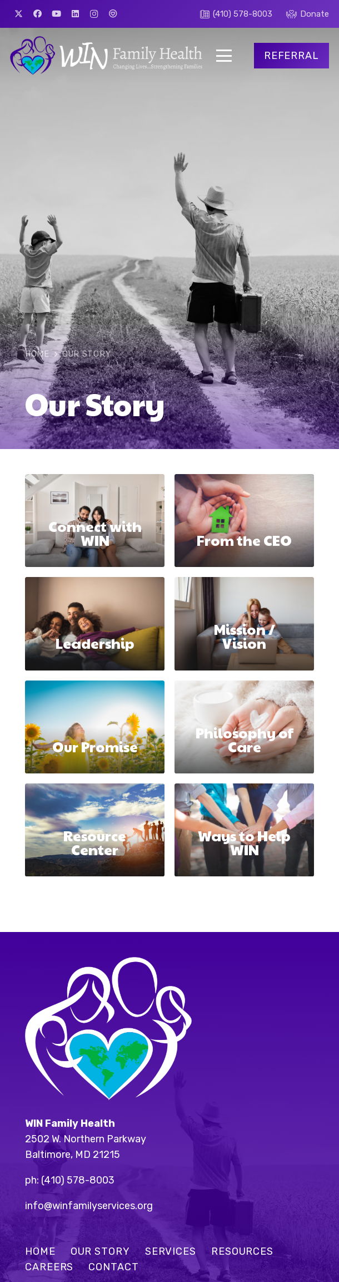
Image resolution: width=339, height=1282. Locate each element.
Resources (242, 1251)
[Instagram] (94, 14)
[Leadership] (94, 624)
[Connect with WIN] (94, 520)
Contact (113, 1267)
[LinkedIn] (75, 14)
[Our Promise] (94, 727)
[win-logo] (106, 55)
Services (170, 1251)
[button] (224, 55)
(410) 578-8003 (77, 1180)
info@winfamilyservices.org (89, 1206)
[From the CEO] (244, 520)
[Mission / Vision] (244, 624)
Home (40, 1251)
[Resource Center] (94, 829)
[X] (18, 14)
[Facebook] (37, 14)
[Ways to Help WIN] (244, 829)
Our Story (100, 1251)
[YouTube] (56, 14)
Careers (49, 1267)
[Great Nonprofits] (112, 14)
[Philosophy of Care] (244, 727)
